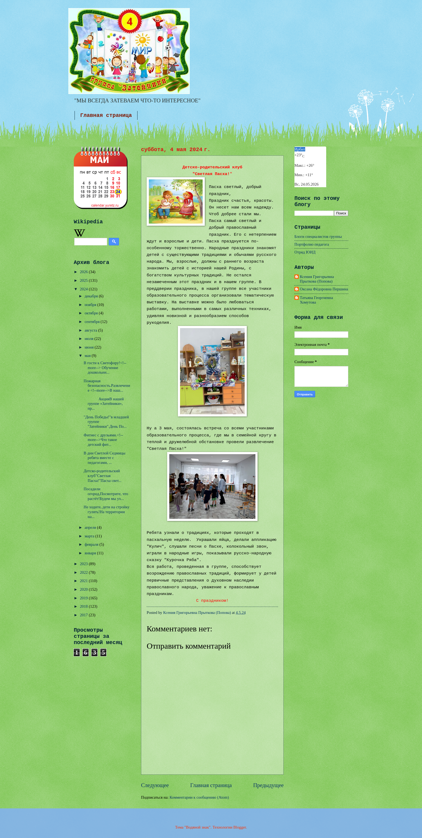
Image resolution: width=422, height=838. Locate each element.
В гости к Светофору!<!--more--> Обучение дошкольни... (105, 367)
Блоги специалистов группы (318, 236)
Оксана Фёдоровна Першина (324, 289)
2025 (84, 280)
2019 (84, 598)
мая (88, 355)
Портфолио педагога (311, 244)
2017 (84, 615)
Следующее (155, 785)
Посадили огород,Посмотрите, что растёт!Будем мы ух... (106, 493)
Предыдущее (268, 785)
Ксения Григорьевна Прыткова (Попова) (317, 279)
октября (92, 313)
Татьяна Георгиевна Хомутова (316, 300)
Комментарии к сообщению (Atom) (199, 797)
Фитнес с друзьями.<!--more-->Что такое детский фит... (103, 440)
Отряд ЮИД (304, 252)
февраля (92, 544)
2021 (84, 581)
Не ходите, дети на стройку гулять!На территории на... (106, 512)
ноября (91, 304)
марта (90, 536)
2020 (84, 589)
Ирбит (299, 149)
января (91, 553)
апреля (91, 527)
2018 (84, 606)
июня (89, 347)
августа (91, 330)
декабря (92, 296)
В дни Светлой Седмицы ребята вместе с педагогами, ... (104, 458)
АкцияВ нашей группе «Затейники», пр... (104, 404)
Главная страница (106, 115)
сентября (92, 321)
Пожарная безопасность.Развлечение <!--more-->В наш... (107, 385)
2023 (84, 564)
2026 (84, 272)
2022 (84, 572)
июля (89, 338)
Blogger (239, 827)
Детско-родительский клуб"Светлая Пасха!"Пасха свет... (102, 475)
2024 (84, 289)
